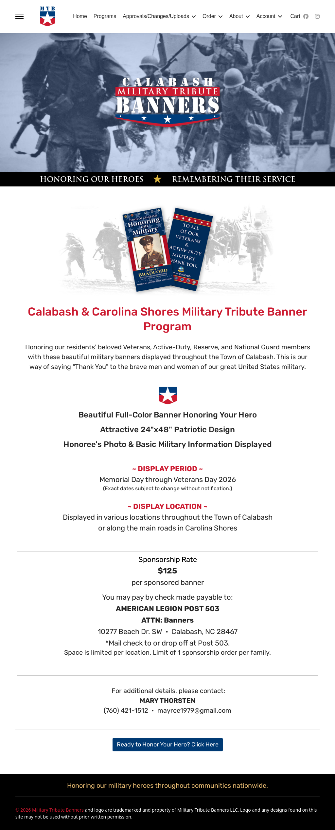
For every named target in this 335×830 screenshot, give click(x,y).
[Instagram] (317, 16)
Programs (105, 16)
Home (80, 16)
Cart (295, 16)
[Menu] (19, 16)
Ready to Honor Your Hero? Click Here (168, 744)
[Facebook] (306, 16)
